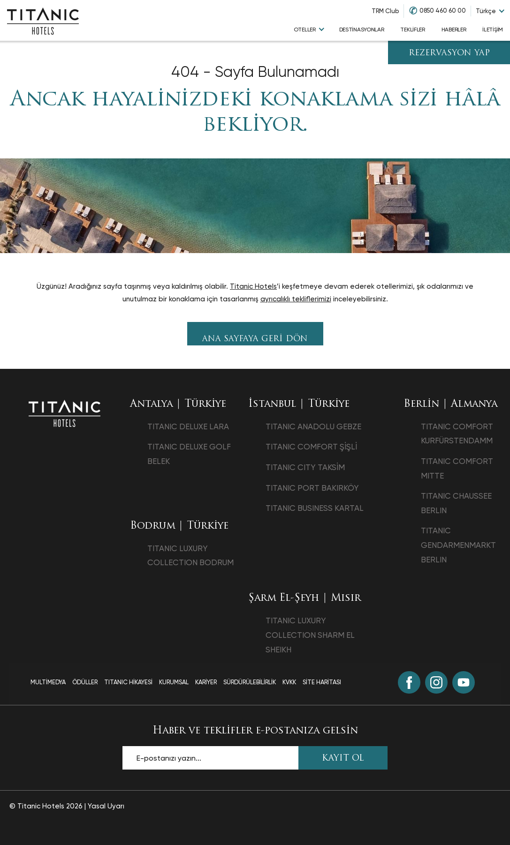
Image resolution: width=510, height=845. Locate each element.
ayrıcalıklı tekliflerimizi (295, 299)
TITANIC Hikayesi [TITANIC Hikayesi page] (128, 682)
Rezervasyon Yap (449, 53)
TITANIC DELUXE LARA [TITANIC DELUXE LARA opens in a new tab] (188, 426)
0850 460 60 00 (442, 10)
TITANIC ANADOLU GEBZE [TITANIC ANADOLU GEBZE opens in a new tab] (313, 426)
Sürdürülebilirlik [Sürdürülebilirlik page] (249, 682)
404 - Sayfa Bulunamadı (255, 72)
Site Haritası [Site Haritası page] (322, 682)
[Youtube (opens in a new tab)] (463, 682)
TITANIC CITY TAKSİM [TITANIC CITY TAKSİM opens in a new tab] (305, 467)
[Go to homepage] (43, 20)
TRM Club (385, 11)
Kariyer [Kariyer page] (206, 682)
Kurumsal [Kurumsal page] (174, 682)
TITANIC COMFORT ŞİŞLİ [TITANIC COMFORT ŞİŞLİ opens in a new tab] (311, 446)
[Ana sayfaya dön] (64, 413)
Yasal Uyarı (106, 806)
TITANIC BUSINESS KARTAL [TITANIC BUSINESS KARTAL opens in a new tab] (315, 508)
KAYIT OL (343, 758)
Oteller (305, 29)
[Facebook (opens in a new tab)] (409, 682)
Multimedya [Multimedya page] (48, 682)
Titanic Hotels (253, 286)
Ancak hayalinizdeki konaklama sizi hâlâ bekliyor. (255, 113)
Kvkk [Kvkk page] (289, 682)
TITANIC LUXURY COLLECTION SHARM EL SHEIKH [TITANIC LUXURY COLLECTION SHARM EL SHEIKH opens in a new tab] (310, 635)
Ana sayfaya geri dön (255, 339)
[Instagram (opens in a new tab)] (436, 682)
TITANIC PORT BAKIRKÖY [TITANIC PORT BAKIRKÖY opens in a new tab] (312, 488)
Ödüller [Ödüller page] (85, 682)
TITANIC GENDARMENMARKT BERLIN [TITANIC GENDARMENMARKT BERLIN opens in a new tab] (458, 545)
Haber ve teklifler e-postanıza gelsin (255, 731)
